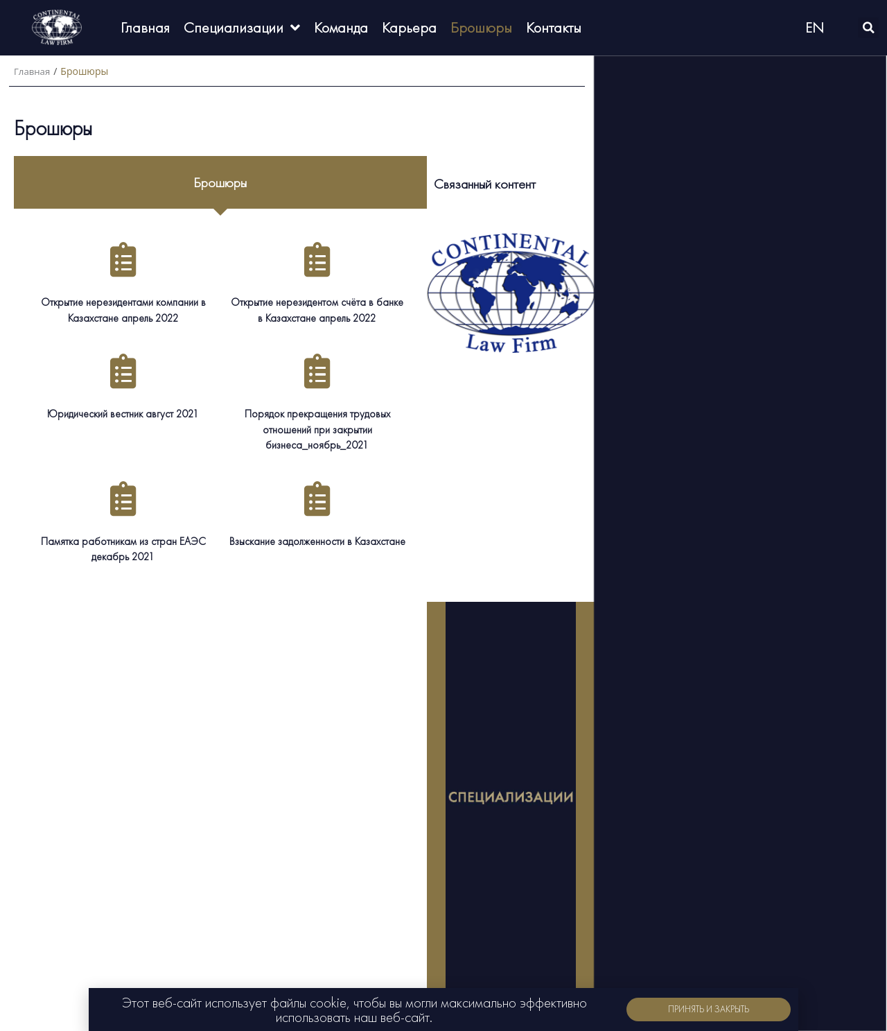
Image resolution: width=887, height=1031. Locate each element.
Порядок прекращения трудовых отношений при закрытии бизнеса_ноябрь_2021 (317, 428)
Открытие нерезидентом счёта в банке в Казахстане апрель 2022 (317, 309)
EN (814, 27)
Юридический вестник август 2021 (123, 412)
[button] (708, 1009)
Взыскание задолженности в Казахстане (317, 539)
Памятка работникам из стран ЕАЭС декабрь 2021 (123, 547)
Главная (33, 71)
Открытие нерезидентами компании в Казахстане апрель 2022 (123, 309)
